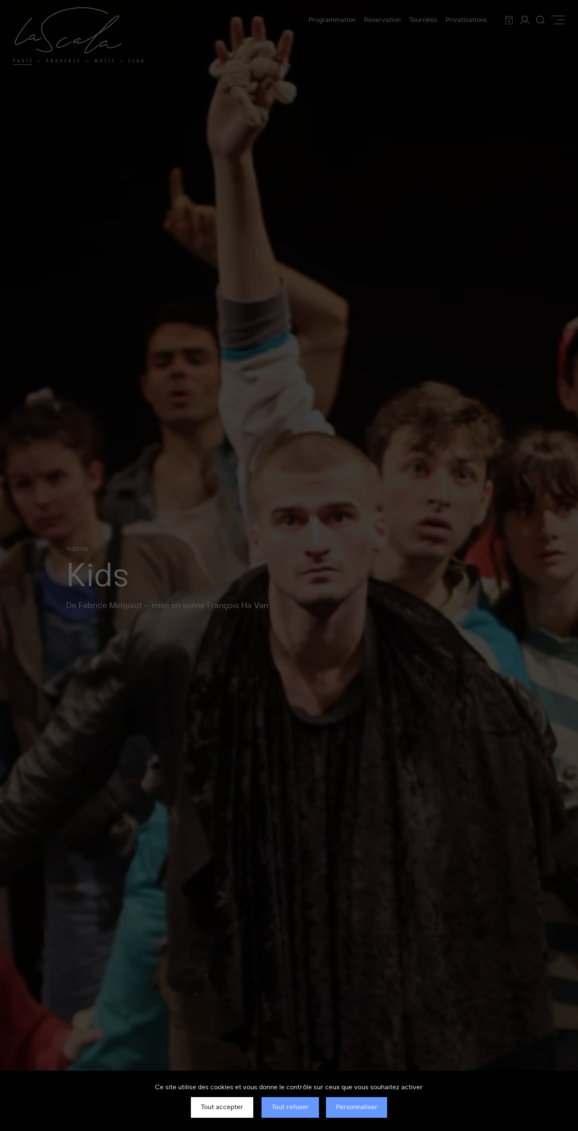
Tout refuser (290, 1107)
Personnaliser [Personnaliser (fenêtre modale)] (357, 1107)
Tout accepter (222, 1107)
